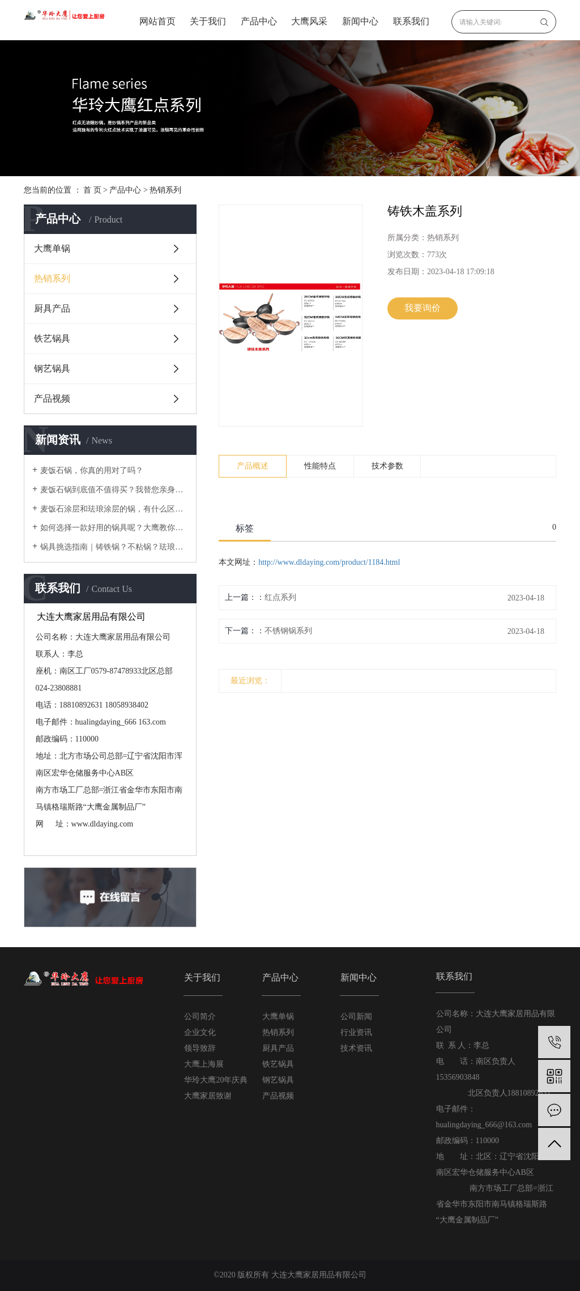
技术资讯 (356, 1048)
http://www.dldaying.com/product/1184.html (329, 562)
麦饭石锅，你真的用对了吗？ (91, 470)
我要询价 (422, 308)
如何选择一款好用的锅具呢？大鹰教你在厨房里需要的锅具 (114, 527)
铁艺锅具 (52, 338)
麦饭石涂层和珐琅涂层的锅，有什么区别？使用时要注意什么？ (114, 509)
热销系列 (165, 190)
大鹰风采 (309, 21)
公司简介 (200, 1016)
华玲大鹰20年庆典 (216, 1080)
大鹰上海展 (204, 1064)
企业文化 (200, 1032)
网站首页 (157, 21)
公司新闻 (356, 1016)
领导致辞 (200, 1048)
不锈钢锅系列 (288, 631)
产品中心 (259, 21)
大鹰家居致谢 (208, 1096)
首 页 (92, 190)
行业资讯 (356, 1032)
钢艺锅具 (52, 368)
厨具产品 (52, 308)
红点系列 (280, 597)
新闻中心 (360, 21)
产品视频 (52, 398)
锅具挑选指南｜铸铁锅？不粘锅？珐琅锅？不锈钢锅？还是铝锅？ (114, 547)
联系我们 (411, 21)
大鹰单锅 (52, 248)
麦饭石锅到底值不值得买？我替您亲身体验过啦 (114, 489)
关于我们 (208, 21)
